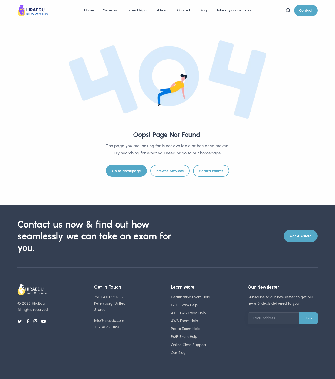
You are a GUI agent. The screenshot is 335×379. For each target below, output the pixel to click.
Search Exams (211, 171)
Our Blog (178, 352)
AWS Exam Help (184, 321)
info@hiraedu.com (109, 320)
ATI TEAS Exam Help (188, 313)
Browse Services (170, 171)
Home (89, 10)
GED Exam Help (184, 305)
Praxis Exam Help (185, 328)
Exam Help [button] (136, 10)
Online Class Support (188, 344)
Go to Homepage (126, 171)
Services (110, 10)
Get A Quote (301, 236)
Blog (203, 10)
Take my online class (233, 10)
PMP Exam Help (184, 336)
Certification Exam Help (190, 297)
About (162, 10)
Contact (183, 10)
